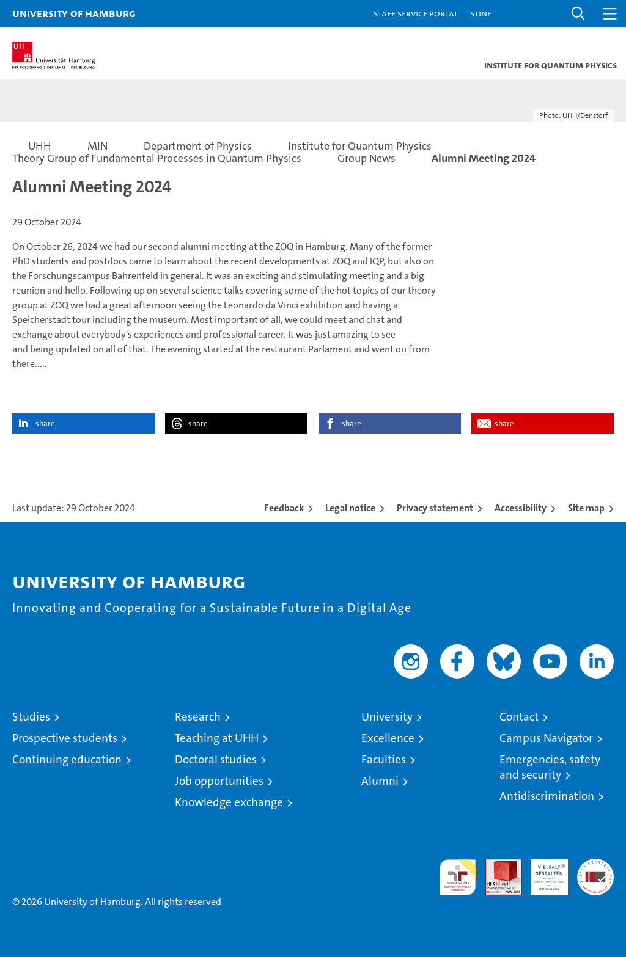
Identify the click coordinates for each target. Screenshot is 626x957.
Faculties (383, 759)
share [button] (45, 423)
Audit (497, 865)
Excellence (387, 738)
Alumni (380, 780)
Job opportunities (219, 780)
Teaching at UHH (217, 738)
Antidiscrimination (546, 796)
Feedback (284, 507)
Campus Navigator (546, 738)
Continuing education (67, 759)
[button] (578, 13)
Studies (31, 716)
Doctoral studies (216, 759)
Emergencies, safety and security (549, 767)
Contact (519, 716)
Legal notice (350, 507)
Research (198, 716)
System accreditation (595, 871)
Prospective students (64, 738)
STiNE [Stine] (481, 13)
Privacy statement (435, 507)
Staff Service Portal (416, 13)
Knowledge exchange (229, 802)
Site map (586, 507)
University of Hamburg (74, 13)
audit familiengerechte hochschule (458, 877)
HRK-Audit (542, 871)
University (387, 716)
